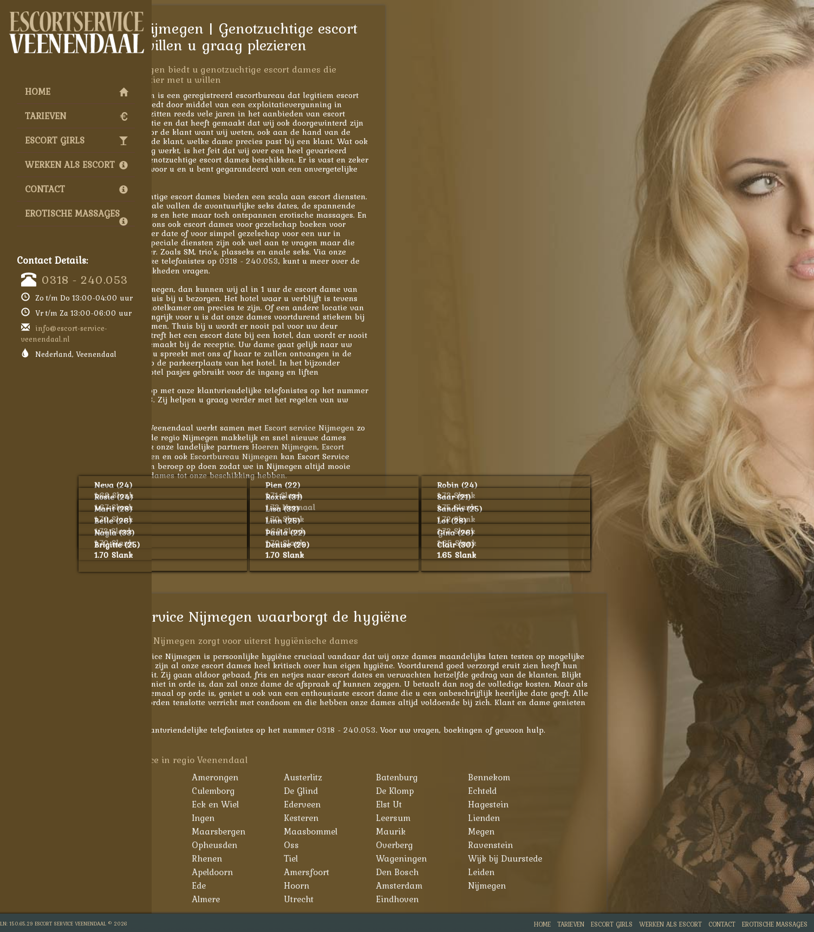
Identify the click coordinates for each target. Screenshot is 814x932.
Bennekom (578, 777)
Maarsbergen (308, 831)
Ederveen (391, 804)
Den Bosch (486, 871)
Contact (76, 189)
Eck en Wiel (304, 804)
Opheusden (304, 844)
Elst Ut (478, 804)
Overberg (483, 844)
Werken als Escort (76, 164)
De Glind (390, 790)
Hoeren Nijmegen (374, 446)
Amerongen (304, 777)
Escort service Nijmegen (399, 427)
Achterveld (210, 777)
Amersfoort (396, 871)
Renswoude (212, 858)
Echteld (571, 790)
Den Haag (209, 898)
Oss (380, 844)
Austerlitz (392, 777)
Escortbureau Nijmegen (323, 456)
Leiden (570, 871)
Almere (295, 898)
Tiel (380, 858)
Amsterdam (488, 885)
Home (76, 91)
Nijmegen (576, 885)
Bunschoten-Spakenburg (214, 797)
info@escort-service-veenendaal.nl (64, 333)
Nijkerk (203, 844)
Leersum (482, 817)
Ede (288, 885)
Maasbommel (400, 831)
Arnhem (205, 885)
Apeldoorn (301, 871)
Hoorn (386, 885)
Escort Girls (76, 140)
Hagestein (577, 804)
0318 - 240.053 (85, 279)
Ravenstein (579, 844)
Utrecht (388, 898)
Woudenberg (214, 871)
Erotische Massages (76, 216)
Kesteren (390, 817)
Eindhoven (486, 898)
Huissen (205, 817)
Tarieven (76, 115)
